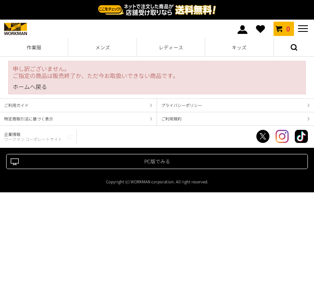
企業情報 (33, 136)
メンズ (102, 47)
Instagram (282, 136)
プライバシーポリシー (181, 105)
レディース (171, 47)
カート (284, 28)
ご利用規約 (171, 119)
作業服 (34, 47)
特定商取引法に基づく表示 (28, 119)
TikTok (301, 136)
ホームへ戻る (30, 86)
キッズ (239, 47)
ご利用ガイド (16, 105)
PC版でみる (157, 161)
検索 (294, 47)
